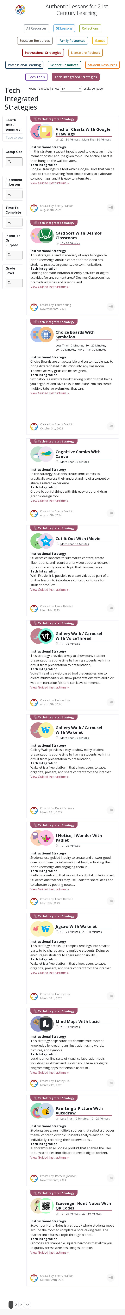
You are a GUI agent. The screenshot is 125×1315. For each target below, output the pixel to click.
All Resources (36, 28)
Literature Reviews (85, 53)
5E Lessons (64, 28)
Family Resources (72, 40)
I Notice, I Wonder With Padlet (79, 838)
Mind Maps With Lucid (78, 1021)
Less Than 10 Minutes (69, 345)
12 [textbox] (63, 89)
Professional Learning (24, 65)
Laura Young (63, 305)
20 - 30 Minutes (70, 139)
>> (27, 1305)
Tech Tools (36, 77)
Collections (90, 28)
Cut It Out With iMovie (78, 538)
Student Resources (102, 65)
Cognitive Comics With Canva (78, 454)
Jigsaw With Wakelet (76, 926)
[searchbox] (14, 161)
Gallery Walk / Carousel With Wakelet (79, 730)
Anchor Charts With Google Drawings (83, 132)
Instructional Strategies (43, 53)
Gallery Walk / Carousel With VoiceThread (79, 636)
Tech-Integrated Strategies (76, 77)
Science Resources (64, 65)
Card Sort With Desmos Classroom (79, 235)
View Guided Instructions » (49, 183)
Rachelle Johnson (66, 1176)
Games (100, 40)
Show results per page (77, 89)
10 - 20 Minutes (70, 243)
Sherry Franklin (64, 206)
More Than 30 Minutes (96, 139)
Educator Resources (35, 40)
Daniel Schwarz (64, 808)
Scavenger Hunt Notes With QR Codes (83, 1206)
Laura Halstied (64, 606)
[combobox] (71, 89)
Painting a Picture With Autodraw (79, 1111)
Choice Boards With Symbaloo (75, 334)
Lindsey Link (62, 700)
